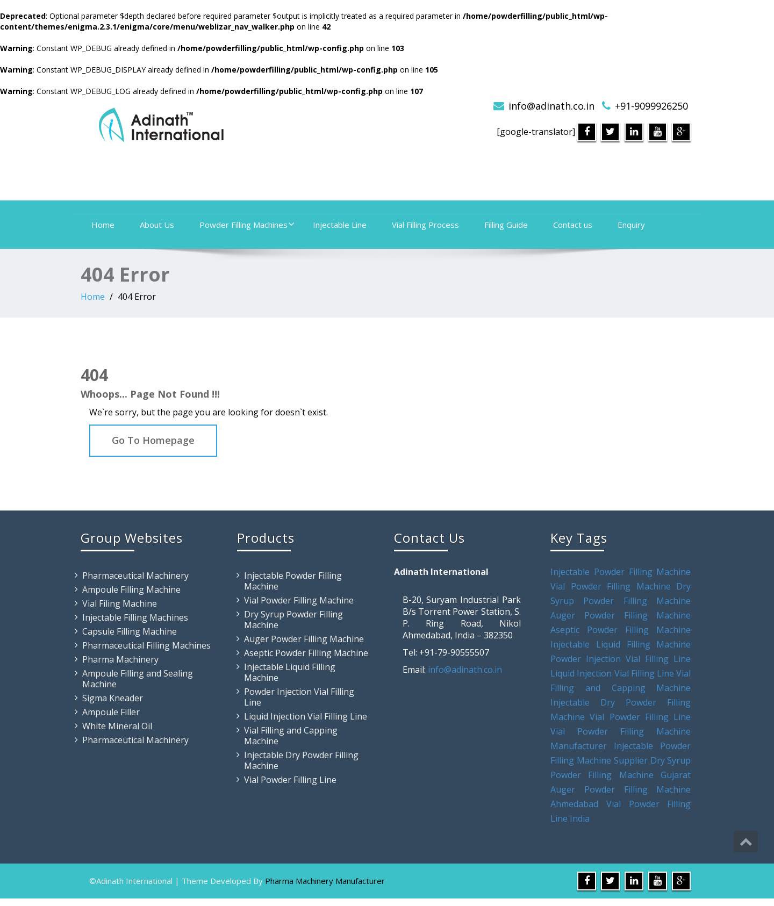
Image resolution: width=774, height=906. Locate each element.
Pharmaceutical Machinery (135, 575)
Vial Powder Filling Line (290, 780)
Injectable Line (340, 224)
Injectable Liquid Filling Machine (289, 672)
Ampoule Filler (111, 712)
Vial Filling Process (425, 224)
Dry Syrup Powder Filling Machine (293, 619)
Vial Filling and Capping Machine (291, 735)
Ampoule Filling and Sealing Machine (137, 678)
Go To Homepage (153, 440)
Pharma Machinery (120, 659)
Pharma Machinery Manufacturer (325, 880)
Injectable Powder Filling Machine (293, 581)
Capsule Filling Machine (129, 631)
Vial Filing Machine (119, 603)
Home (102, 224)
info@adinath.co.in (551, 105)
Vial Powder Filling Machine (299, 600)
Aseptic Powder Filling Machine (306, 653)
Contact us (572, 224)
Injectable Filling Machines (135, 617)
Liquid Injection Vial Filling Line (305, 716)
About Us (157, 224)
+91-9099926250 (651, 105)
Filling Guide (506, 224)
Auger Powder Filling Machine (304, 639)
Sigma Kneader (112, 698)
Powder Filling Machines (247, 224)
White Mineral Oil (117, 726)
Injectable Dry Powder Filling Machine (301, 760)
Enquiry (631, 224)
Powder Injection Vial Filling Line (299, 697)
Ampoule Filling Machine (131, 589)
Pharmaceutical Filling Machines (146, 645)
